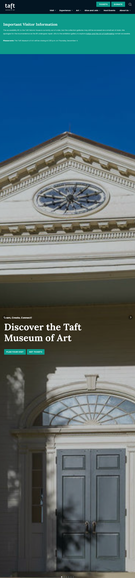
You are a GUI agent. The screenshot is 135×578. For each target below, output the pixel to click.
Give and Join (92, 10)
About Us (125, 10)
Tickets (103, 4)
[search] (130, 4)
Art (78, 10)
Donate (118, 4)
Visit (52, 10)
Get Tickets (35, 352)
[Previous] (4, 243)
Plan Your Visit (15, 352)
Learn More (82, 469)
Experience (65, 10)
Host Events (109, 10)
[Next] (130, 243)
